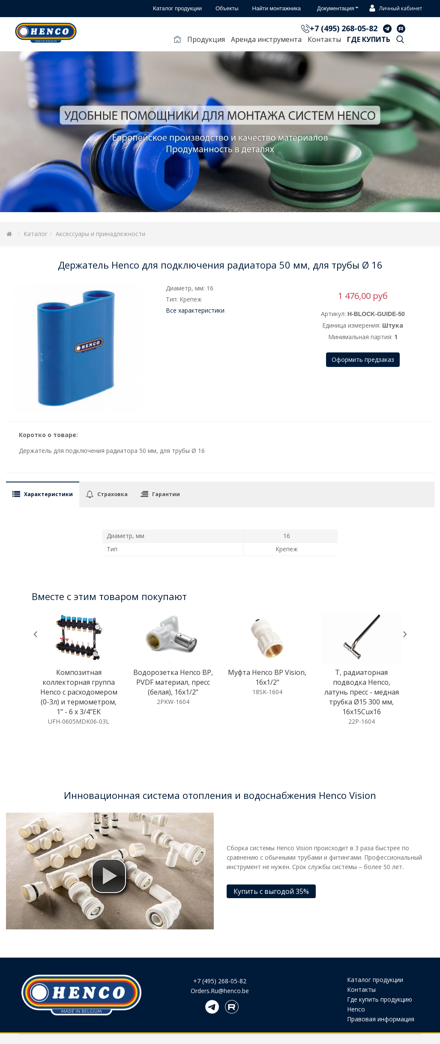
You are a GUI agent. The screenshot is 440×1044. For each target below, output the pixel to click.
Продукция (206, 39)
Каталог (36, 234)
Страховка (112, 494)
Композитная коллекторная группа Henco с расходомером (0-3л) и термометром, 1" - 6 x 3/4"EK (78, 692)
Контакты (324, 39)
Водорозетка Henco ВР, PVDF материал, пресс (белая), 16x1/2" (173, 682)
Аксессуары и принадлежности (100, 234)
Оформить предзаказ (363, 359)
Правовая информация (380, 1019)
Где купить (368, 39)
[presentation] (35, 634)
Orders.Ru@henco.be (220, 991)
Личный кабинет (394, 9)
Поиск (400, 41)
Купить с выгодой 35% (271, 891)
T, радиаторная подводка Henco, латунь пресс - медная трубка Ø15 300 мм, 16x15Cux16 (361, 692)
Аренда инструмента (266, 39)
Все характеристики (195, 310)
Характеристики (48, 494)
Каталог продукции (375, 980)
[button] (109, 876)
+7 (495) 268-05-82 (343, 28)
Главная (177, 41)
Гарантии (166, 494)
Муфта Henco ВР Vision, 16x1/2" (267, 677)
